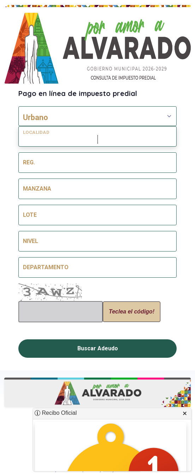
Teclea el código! (131, 312)
